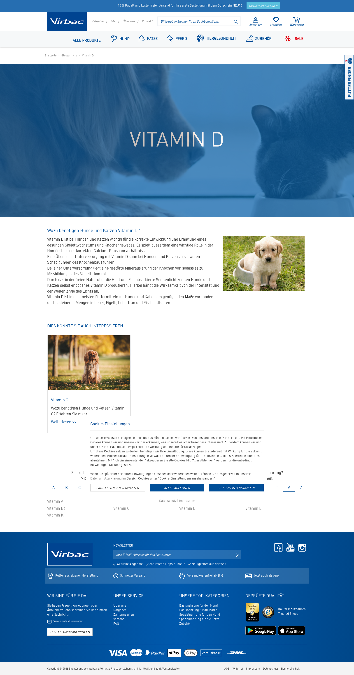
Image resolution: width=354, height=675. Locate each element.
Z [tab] (301, 487)
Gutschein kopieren (263, 5)
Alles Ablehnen (177, 487)
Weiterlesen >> (63, 421)
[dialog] (177, 461)
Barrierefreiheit (290, 668)
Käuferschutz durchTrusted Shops (292, 611)
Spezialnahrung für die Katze (199, 619)
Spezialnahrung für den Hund (199, 614)
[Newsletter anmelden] (237, 554)
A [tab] (53, 487)
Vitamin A (55, 501)
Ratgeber (97, 21)
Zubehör (185, 623)
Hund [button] (120, 38)
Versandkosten (171, 668)
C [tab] (79, 487)
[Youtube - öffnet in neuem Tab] (289, 547)
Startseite (50, 55)
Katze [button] (148, 38)
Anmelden (255, 22)
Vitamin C (121, 508)
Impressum (187, 500)
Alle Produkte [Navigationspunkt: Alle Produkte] (87, 40)
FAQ (113, 21)
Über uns (128, 21)
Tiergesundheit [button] (216, 38)
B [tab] (66, 487)
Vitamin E (253, 508)
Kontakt (147, 21)
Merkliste (276, 22)
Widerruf (238, 668)
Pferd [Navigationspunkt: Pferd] (176, 38)
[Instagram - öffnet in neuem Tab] (301, 547)
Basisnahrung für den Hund (198, 605)
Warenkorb (297, 22)
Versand (119, 619)
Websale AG (96, 668)
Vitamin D (187, 508)
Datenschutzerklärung (106, 478)
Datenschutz (168, 500)
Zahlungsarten (123, 614)
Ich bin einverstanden (236, 487)
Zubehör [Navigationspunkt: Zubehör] (259, 38)
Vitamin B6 (56, 508)
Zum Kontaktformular (65, 621)
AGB (227, 668)
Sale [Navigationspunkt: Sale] (292, 38)
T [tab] (277, 487)
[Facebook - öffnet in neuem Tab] (277, 547)
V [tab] (289, 487)
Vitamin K (55, 515)
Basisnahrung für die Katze (198, 610)
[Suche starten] (236, 21)
